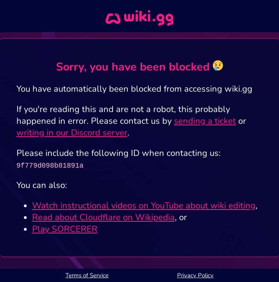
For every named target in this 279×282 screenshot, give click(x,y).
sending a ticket (205, 121)
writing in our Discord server (71, 133)
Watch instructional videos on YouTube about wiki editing (143, 206)
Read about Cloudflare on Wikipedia (103, 217)
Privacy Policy (195, 275)
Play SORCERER (65, 229)
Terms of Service (87, 275)
